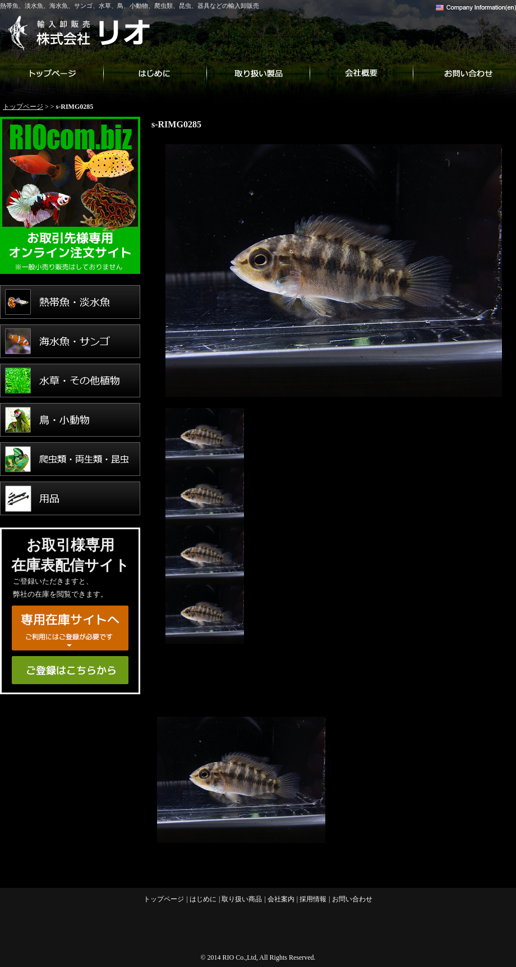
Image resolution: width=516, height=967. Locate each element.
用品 (70, 498)
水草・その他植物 (70, 380)
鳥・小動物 (70, 420)
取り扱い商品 (258, 73)
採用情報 (313, 899)
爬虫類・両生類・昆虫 (70, 459)
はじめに (154, 73)
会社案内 (361, 73)
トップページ (51, 73)
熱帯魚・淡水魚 (70, 302)
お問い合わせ (464, 73)
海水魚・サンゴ (70, 341)
